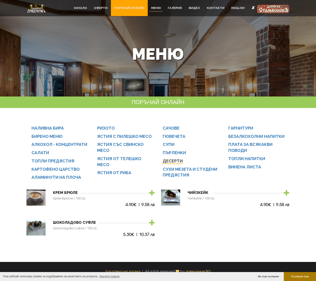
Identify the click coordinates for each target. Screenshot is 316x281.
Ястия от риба (114, 172)
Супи (168, 144)
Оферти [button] (100, 8)
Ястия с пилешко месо (124, 136)
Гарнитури (240, 128)
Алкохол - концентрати (59, 144)
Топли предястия (53, 161)
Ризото (106, 128)
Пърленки (174, 152)
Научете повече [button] (109, 276)
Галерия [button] (175, 8)
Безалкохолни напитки (256, 136)
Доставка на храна (122, 271)
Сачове (171, 128)
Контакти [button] (215, 8)
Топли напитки (246, 158)
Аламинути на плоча (56, 177)
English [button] (238, 8)
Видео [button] (194, 8)
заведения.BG (198, 271)
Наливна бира (48, 128)
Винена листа (244, 167)
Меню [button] (156, 8)
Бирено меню (47, 136)
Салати (40, 152)
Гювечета (174, 136)
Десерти (173, 161)
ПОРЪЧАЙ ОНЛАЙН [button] (129, 8)
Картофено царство (56, 169)
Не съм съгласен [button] (268, 276)
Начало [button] (80, 8)
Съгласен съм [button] (300, 276)
